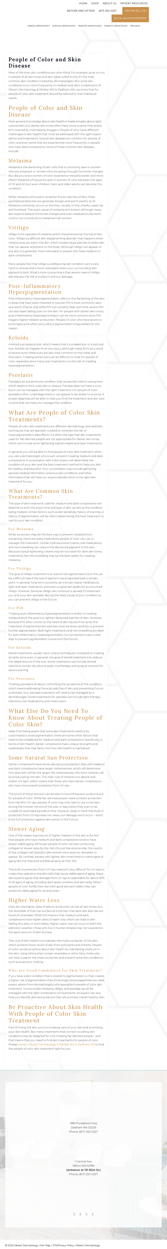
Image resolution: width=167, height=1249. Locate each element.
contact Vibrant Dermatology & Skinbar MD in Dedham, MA (56, 1044)
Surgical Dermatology (64, 26)
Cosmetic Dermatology (116, 26)
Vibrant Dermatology (88, 1245)
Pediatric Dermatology (90, 26)
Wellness (135, 26)
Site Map (45, 1245)
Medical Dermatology (39, 26)
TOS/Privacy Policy (63, 1245)
